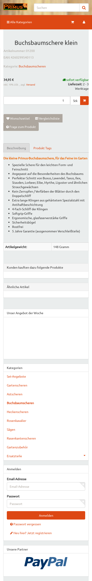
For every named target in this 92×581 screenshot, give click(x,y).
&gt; (46, 337)
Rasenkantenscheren (21, 438)
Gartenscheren (17, 385)
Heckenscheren (17, 412)
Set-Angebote (16, 376)
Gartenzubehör (17, 447)
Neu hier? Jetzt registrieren (31, 533)
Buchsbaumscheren (32, 66)
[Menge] (37, 100)
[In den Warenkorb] (84, 100)
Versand (30, 84)
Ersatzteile (47, 455)
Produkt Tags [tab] (42, 148)
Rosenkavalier (16, 420)
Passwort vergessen (25, 524)
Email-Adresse (16, 479)
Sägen (11, 429)
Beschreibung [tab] (16, 148)
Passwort (13, 496)
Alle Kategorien (19, 22)
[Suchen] (56, 7)
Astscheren (14, 394)
